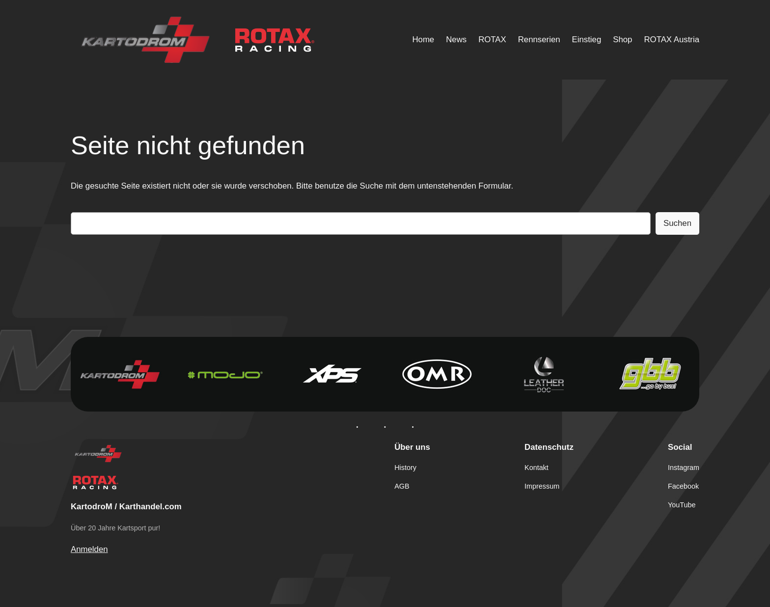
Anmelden (89, 549)
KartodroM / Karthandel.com (126, 506)
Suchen (677, 223)
